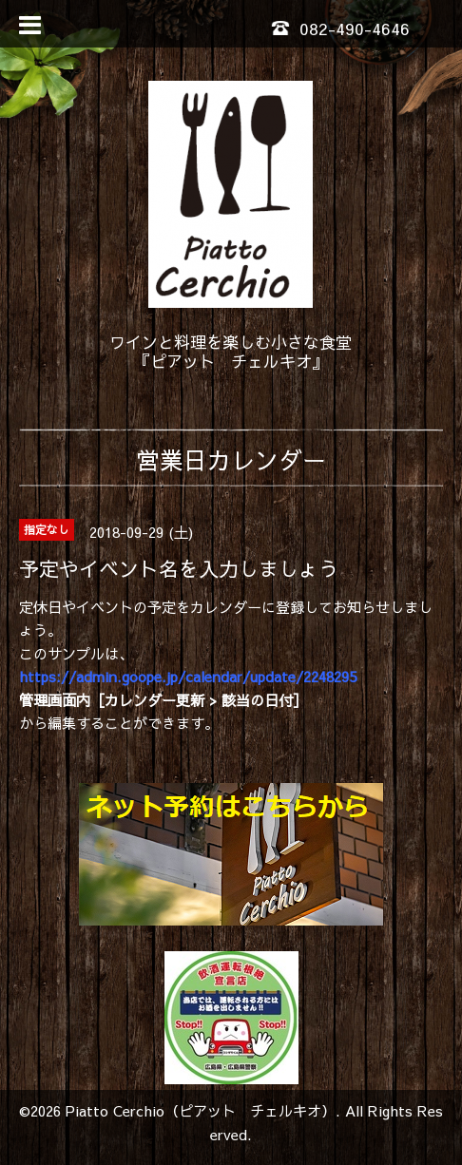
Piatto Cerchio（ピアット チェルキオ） (201, 1110)
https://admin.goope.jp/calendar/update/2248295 (187, 676)
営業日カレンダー (231, 459)
